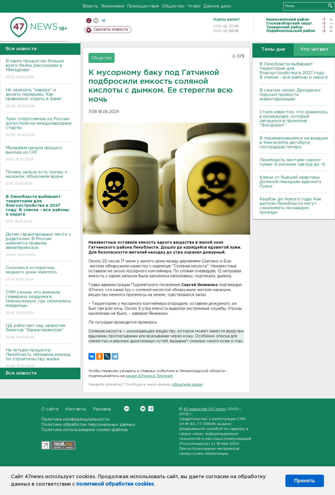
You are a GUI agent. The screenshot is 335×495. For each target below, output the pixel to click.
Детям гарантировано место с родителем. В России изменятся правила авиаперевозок (39, 245)
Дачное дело (217, 6)
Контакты (75, 409)
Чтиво (194, 6)
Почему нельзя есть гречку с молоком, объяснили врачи (39, 178)
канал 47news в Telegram (149, 376)
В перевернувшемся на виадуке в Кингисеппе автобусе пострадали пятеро (294, 142)
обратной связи (187, 384)
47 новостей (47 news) (205, 409)
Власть (90, 6)
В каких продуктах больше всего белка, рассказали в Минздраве (39, 69)
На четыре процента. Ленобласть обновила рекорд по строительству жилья (39, 358)
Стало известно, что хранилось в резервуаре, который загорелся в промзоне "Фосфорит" (294, 118)
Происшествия (143, 6)
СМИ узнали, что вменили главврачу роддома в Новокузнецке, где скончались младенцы (39, 302)
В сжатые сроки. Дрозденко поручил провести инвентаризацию (290, 94)
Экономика (112, 6)
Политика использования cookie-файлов (84, 430)
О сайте (50, 409)
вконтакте (96, 20)
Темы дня (273, 49)
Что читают (314, 49)
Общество (173, 6)
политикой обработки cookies (115, 484)
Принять (304, 480)
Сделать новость (110, 29)
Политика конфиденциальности (75, 419)
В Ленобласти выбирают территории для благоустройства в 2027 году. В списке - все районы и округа (294, 70)
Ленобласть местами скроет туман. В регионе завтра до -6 (292, 162)
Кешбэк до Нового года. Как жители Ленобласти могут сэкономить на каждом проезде (290, 205)
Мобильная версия (88, 20)
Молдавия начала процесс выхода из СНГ (39, 154)
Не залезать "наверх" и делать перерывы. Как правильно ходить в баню (39, 98)
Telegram (150, 408)
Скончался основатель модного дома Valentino (39, 274)
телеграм (103, 20)
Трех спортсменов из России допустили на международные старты (39, 127)
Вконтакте (126, 408)
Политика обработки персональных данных (88, 424)
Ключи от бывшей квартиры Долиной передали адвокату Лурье (291, 182)
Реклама (102, 409)
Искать (330, 6)
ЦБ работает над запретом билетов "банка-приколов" (39, 332)
